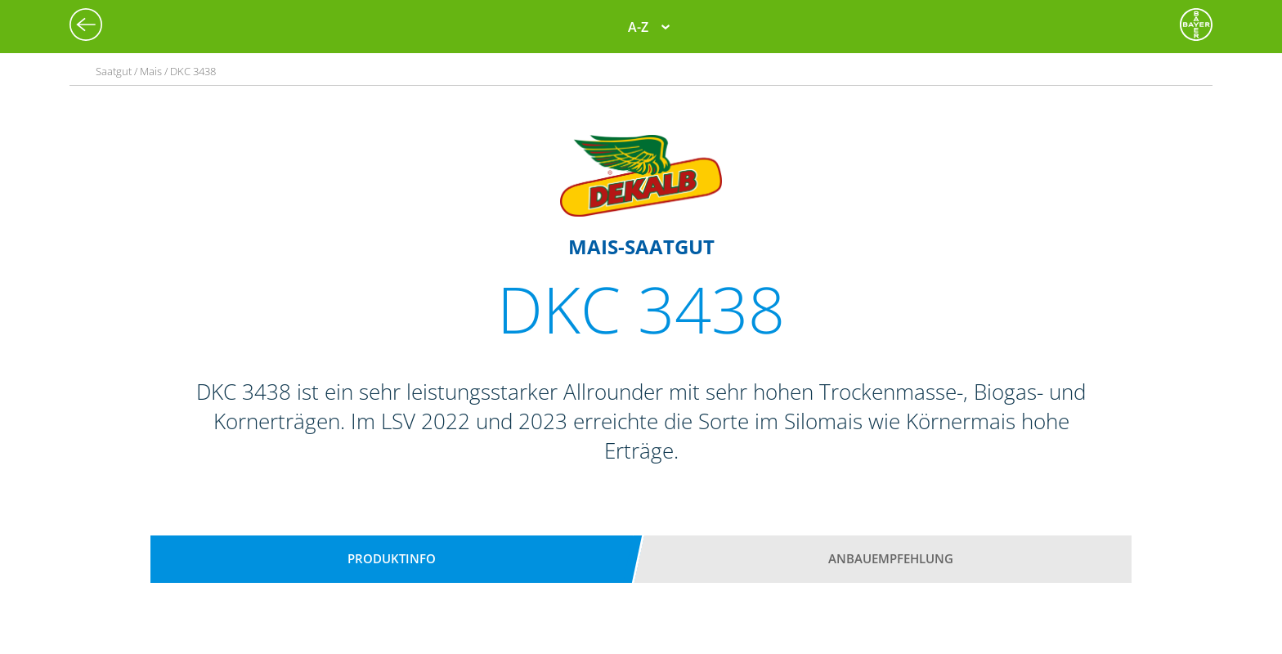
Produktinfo (391, 558)
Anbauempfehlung (890, 558)
